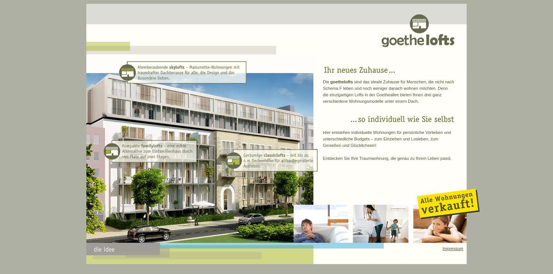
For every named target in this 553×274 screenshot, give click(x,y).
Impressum (453, 248)
